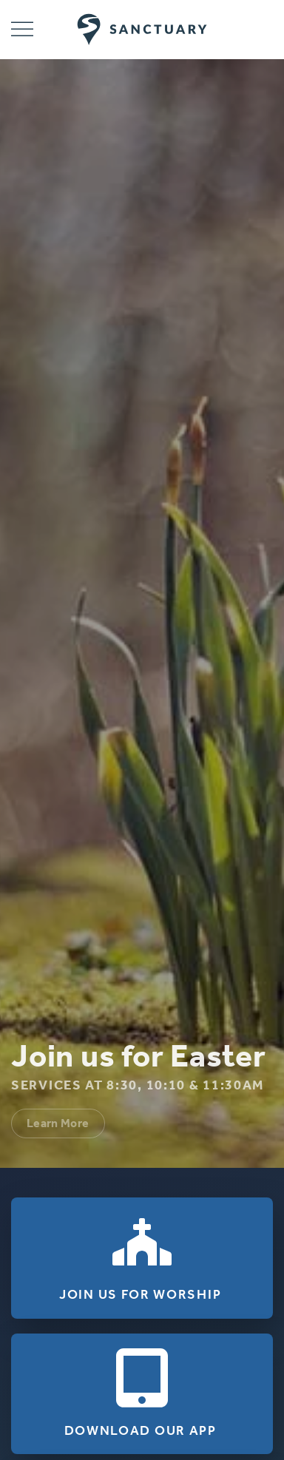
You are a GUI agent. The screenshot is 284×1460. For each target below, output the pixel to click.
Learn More (58, 1123)
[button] (22, 29)
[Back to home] (142, 29)
